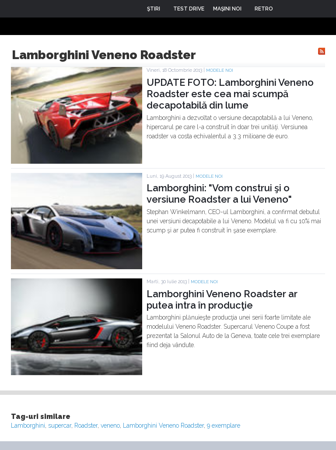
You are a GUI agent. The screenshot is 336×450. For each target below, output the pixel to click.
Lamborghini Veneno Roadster (163, 425)
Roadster (86, 425)
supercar (59, 425)
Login (286, 9)
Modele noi (219, 70)
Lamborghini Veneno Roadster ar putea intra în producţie (222, 299)
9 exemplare (223, 425)
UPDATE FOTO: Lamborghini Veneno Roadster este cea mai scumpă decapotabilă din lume (230, 94)
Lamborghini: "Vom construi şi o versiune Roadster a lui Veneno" (219, 193)
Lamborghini (28, 425)
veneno (110, 425)
